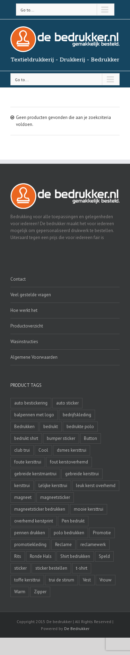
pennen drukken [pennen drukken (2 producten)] (29, 533)
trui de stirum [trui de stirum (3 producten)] (61, 580)
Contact (18, 279)
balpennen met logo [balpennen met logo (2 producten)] (34, 415)
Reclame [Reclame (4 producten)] (63, 544)
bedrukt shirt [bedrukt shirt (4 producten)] (26, 438)
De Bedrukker (76, 628)
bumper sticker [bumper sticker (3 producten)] (61, 438)
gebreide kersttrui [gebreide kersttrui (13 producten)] (82, 474)
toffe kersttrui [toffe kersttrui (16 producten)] (27, 580)
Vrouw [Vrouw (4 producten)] (105, 580)
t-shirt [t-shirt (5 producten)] (81, 568)
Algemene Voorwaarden (34, 357)
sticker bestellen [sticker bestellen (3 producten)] (51, 568)
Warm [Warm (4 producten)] (19, 592)
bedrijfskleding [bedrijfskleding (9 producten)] (77, 415)
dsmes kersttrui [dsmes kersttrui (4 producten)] (71, 450)
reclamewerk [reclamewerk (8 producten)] (93, 544)
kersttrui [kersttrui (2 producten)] (22, 485)
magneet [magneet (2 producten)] (23, 497)
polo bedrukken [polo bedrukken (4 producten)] (69, 533)
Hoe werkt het (23, 310)
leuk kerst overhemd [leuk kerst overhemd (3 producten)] (95, 485)
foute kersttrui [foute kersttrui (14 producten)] (27, 462)
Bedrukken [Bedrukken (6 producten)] (24, 426)
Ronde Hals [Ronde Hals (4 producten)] (41, 556)
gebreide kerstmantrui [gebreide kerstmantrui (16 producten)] (35, 474)
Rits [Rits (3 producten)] (17, 556)
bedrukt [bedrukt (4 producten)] (50, 426)
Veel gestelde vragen (30, 295)
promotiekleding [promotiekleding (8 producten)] (30, 544)
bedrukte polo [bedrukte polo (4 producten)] (80, 426)
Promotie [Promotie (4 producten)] (102, 533)
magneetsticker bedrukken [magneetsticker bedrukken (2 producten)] (39, 509)
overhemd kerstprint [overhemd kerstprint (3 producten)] (33, 521)
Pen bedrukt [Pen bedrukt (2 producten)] (73, 521)
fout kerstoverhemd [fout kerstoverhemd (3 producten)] (69, 462)
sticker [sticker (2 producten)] (20, 568)
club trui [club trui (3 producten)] (22, 450)
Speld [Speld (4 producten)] (104, 556)
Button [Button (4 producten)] (90, 438)
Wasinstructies (24, 341)
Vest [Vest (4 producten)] (87, 580)
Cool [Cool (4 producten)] (43, 450)
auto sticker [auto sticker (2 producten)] (67, 403)
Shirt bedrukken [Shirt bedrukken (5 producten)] (75, 556)
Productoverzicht (26, 326)
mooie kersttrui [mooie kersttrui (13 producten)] (88, 509)
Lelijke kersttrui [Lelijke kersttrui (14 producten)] (52, 485)
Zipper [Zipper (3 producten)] (40, 592)
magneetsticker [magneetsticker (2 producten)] (55, 497)
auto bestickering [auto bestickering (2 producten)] (30, 403)
